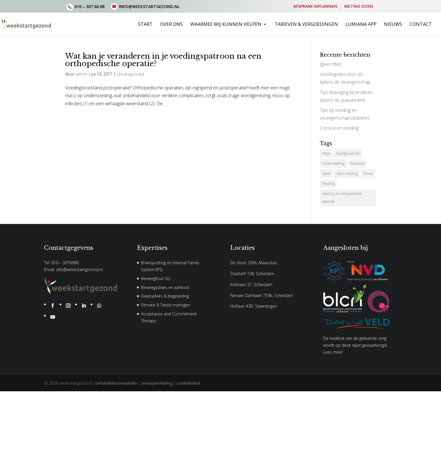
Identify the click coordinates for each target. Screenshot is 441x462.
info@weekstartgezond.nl (79, 269)
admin (81, 74)
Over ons (171, 24)
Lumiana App (361, 24)
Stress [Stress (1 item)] (368, 173)
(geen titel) (330, 64)
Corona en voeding (339, 128)
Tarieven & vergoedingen (306, 24)
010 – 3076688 (65, 262)
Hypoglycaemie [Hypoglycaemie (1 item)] (348, 153)
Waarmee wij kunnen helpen (225, 24)
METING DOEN (358, 6)
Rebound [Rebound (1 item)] (357, 163)
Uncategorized (130, 74)
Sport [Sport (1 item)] (326, 173)
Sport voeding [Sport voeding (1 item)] (347, 173)
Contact (421, 24)
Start (145, 24)
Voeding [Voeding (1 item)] (328, 183)
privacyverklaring (157, 383)
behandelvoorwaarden (116, 383)
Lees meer (333, 352)
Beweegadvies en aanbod (165, 287)
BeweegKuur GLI (156, 278)
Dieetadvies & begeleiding (165, 296)
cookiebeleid (188, 383)
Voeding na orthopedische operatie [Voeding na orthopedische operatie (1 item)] (342, 197)
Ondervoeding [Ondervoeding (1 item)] (333, 163)
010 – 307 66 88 (89, 6)
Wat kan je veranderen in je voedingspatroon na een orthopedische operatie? (163, 59)
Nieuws (393, 24)
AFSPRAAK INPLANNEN (315, 6)
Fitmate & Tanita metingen (165, 305)
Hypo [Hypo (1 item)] (326, 153)
